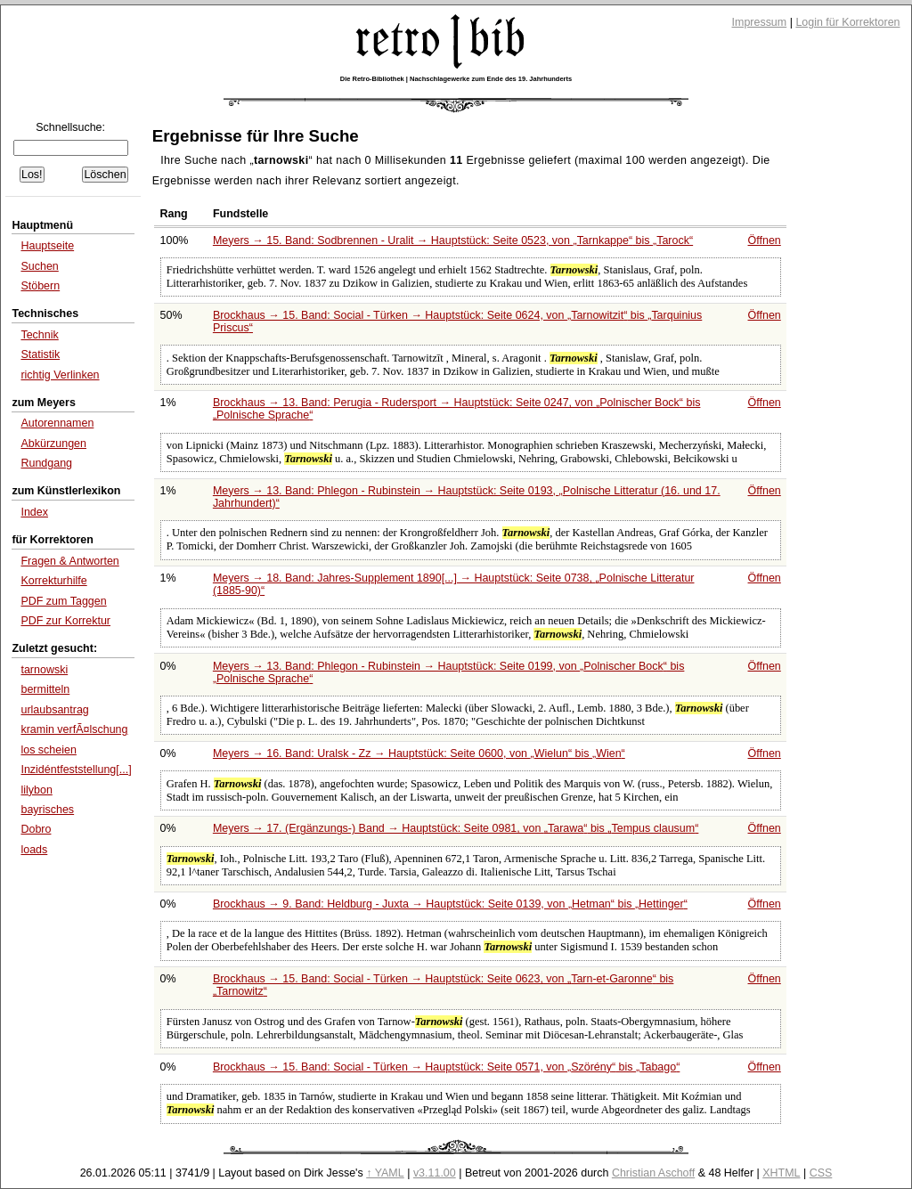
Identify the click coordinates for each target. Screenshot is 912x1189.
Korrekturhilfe (53, 580)
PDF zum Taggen (63, 601)
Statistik (40, 354)
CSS (821, 1173)
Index (34, 512)
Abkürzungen (53, 443)
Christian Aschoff (653, 1173)
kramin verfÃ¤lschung (73, 729)
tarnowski (44, 670)
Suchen (39, 266)
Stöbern (40, 286)
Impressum (759, 22)
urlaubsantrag (54, 710)
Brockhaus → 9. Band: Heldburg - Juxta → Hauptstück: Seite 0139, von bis (450, 904)
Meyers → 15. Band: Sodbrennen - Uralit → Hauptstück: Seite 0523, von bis (453, 240)
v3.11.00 (434, 1173)
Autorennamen (57, 423)
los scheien (48, 750)
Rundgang (46, 463)
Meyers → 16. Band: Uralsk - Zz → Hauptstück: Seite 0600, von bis (419, 753)
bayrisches (47, 809)
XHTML (781, 1173)
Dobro (35, 829)
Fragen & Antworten (69, 561)
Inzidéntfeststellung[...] (75, 769)
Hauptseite (47, 246)
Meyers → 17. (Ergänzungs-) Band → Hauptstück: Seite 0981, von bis (455, 828)
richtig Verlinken (59, 375)
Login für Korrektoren (847, 22)
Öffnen (764, 240)
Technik (39, 335)
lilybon (36, 790)
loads (33, 849)
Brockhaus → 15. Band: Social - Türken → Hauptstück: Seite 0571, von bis (446, 1067)
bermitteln (44, 689)
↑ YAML (385, 1173)
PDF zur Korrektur (65, 621)
